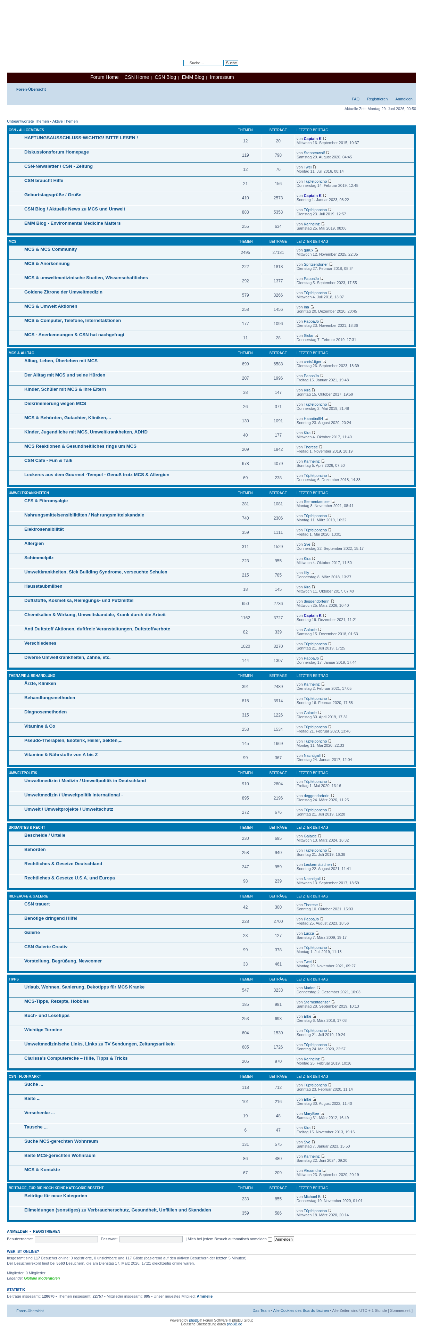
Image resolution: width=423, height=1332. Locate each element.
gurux (309, 250)
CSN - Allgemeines (26, 130)
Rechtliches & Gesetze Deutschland (63, 863)
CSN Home (136, 77)
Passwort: (109, 1239)
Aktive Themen (65, 121)
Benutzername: (20, 1239)
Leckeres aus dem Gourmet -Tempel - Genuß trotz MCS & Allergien (96, 474)
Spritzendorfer (316, 264)
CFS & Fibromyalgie (46, 500)
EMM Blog (193, 77)
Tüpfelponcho (315, 181)
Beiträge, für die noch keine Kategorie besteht (56, 1188)
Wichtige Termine (43, 1029)
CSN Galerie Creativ (46, 946)
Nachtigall (312, 755)
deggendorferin (317, 601)
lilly (306, 573)
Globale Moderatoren (42, 1278)
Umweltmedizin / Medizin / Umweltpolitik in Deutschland (85, 780)
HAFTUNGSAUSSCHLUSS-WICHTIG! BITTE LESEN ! (81, 137)
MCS (12, 241)
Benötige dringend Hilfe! (50, 918)
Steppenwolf (314, 153)
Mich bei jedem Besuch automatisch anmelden (230, 1239)
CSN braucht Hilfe (43, 180)
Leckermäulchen (318, 864)
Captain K (313, 138)
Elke (307, 1016)
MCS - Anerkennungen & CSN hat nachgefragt (74, 334)
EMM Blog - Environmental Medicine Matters (72, 223)
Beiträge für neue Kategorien (55, 1195)
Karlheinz (312, 224)
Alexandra (312, 1170)
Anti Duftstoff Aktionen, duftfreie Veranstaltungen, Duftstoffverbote (97, 628)
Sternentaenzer (317, 501)
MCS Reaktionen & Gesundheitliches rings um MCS (80, 446)
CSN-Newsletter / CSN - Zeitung (58, 166)
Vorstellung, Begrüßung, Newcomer (63, 960)
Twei (308, 167)
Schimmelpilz (38, 557)
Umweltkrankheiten (29, 493)
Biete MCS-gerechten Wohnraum (60, 1155)
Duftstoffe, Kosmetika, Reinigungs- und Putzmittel (78, 600)
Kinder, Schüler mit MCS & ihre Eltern (65, 389)
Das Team (260, 1310)
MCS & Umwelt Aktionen (50, 306)
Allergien (34, 543)
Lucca (309, 933)
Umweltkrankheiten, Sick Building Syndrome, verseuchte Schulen (95, 571)
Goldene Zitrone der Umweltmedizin (63, 292)
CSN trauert (37, 904)
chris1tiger (313, 361)
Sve (307, 544)
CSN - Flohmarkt (25, 1076)
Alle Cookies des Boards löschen (301, 1310)
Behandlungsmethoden (49, 697)
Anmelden (404, 99)
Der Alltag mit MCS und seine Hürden (64, 375)
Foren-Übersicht (31, 89)
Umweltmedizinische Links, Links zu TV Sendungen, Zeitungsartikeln (99, 1043)
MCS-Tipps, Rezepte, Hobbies (56, 1001)
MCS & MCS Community (50, 249)
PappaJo (311, 278)
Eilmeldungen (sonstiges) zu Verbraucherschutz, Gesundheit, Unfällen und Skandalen (117, 1210)
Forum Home (104, 77)
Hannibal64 (313, 418)
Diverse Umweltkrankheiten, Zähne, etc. (67, 657)
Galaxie (310, 630)
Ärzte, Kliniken (40, 683)
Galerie (32, 932)
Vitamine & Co (39, 726)
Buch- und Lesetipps (46, 1015)
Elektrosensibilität (44, 529)
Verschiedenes (40, 643)
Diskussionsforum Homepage (56, 152)
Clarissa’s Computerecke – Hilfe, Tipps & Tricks (76, 1058)
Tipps (14, 979)
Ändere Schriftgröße (408, 88)
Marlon (310, 988)
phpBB (194, 1320)
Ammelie (205, 1296)
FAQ (355, 99)
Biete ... (32, 1098)
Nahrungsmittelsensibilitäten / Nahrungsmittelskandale (84, 515)
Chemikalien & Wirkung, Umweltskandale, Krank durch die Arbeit (95, 614)
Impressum (222, 77)
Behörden (35, 849)
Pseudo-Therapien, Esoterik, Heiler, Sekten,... (73, 740)
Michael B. (313, 1196)
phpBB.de (234, 1324)
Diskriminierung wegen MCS (55, 403)
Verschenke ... (39, 1112)
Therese (311, 447)
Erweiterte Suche (223, 68)
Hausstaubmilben (43, 586)
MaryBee (311, 1113)
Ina (306, 307)
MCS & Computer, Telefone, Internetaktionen (72, 320)
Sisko (308, 335)
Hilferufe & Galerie (28, 896)
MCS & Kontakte (42, 1169)
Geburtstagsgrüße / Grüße (52, 194)
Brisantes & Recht (27, 827)
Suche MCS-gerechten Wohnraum (61, 1141)
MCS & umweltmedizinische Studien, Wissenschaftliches (86, 277)
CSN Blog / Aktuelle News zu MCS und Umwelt (74, 209)
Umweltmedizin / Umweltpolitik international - (73, 794)
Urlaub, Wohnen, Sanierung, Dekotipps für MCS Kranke (84, 987)
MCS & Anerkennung (47, 263)
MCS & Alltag (21, 353)
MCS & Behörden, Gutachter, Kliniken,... (67, 417)
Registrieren (377, 99)
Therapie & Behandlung (32, 676)
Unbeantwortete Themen (28, 121)
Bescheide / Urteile (44, 835)
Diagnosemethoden (45, 711)
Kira (307, 390)
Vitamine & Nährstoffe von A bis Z (61, 754)
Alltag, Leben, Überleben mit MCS (61, 360)
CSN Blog (165, 77)
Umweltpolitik (23, 773)
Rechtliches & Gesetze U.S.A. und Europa (69, 877)
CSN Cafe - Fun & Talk (48, 460)
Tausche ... (36, 1127)
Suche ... (33, 1084)
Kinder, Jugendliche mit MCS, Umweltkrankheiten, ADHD (86, 432)
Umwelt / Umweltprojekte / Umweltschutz (68, 809)
